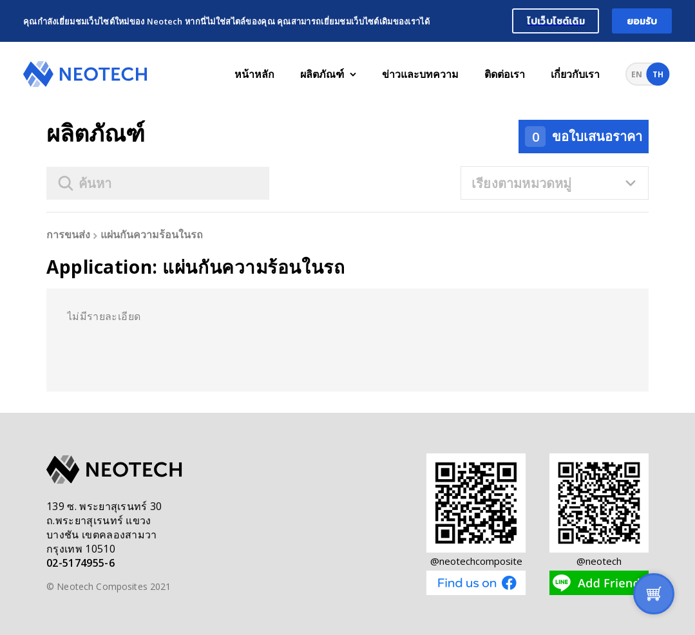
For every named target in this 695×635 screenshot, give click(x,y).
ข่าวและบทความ (420, 74)
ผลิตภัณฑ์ (328, 74)
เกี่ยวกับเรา (575, 74)
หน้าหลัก (254, 74)
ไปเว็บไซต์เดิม (556, 21)
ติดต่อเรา (504, 74)
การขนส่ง (68, 235)
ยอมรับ (642, 21)
